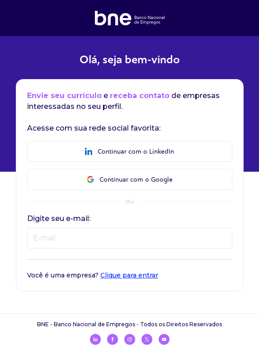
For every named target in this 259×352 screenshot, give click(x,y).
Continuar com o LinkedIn (129, 151)
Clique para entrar (129, 275)
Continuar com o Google (130, 179)
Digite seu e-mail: (58, 218)
